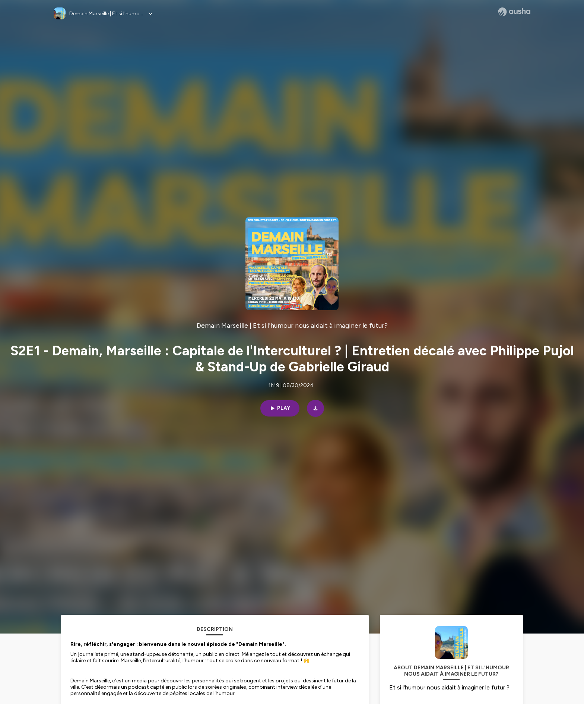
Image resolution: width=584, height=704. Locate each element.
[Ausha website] (514, 11)
